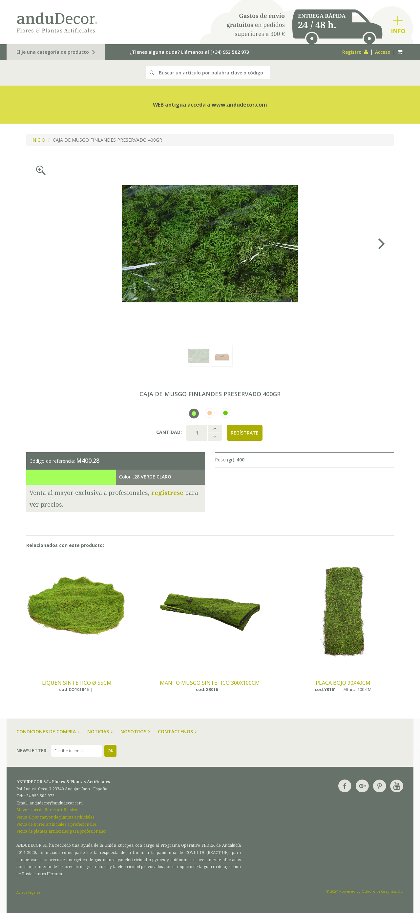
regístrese (167, 493)
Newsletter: (32, 750)
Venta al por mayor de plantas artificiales (55, 817)
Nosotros (135, 731)
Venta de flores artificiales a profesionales (56, 824)
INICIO (38, 140)
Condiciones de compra (47, 731)
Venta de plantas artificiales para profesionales (61, 831)
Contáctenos (177, 731)
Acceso (382, 52)
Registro (355, 52)
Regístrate (245, 433)
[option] (210, 244)
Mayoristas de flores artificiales (46, 810)
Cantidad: (169, 432)
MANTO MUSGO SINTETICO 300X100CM (210, 683)
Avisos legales (28, 892)
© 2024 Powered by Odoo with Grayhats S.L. (365, 891)
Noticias (100, 731)
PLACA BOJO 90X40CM (343, 683)
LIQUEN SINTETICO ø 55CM (77, 683)
